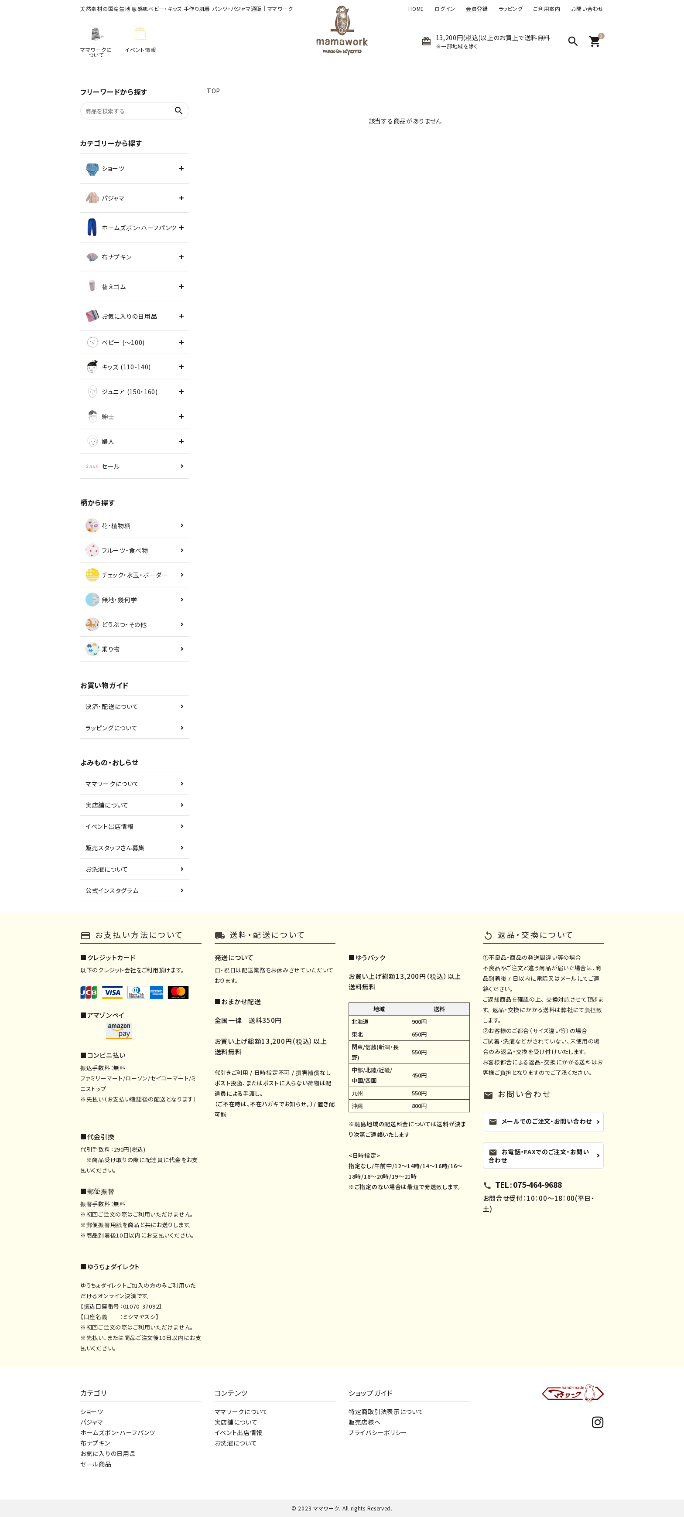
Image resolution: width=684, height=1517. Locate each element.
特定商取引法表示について (386, 1411)
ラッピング (511, 8)
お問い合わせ (587, 8)
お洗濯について (107, 869)
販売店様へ (365, 1422)
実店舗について (107, 805)
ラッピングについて (111, 727)
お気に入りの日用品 (108, 1453)
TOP (213, 90)
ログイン (444, 8)
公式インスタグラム (112, 890)
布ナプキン (95, 1443)
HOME (416, 8)
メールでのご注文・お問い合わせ (540, 1121)
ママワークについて (112, 783)
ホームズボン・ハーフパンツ (117, 1432)
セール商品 (96, 1463)
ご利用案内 (547, 8)
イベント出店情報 (110, 826)
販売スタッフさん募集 (115, 847)
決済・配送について (112, 706)
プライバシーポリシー (378, 1432)
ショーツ (91, 1411)
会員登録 (477, 8)
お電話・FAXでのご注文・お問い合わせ (539, 1155)
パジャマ (91, 1422)
